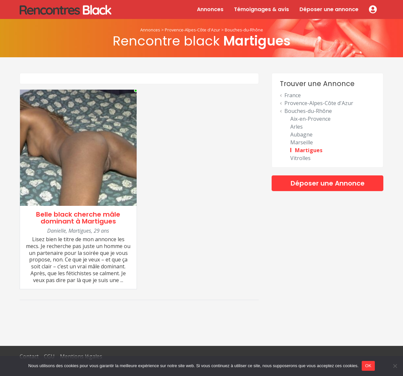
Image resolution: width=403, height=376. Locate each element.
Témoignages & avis (261, 9)
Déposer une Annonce (328, 183)
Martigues (308, 150)
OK (368, 365)
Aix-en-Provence (310, 118)
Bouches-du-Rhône (244, 30)
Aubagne (301, 134)
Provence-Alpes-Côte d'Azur (192, 30)
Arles (296, 126)
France (292, 95)
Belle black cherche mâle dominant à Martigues (78, 218)
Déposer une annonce (328, 9)
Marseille (301, 142)
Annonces (210, 9)
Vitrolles (300, 158)
